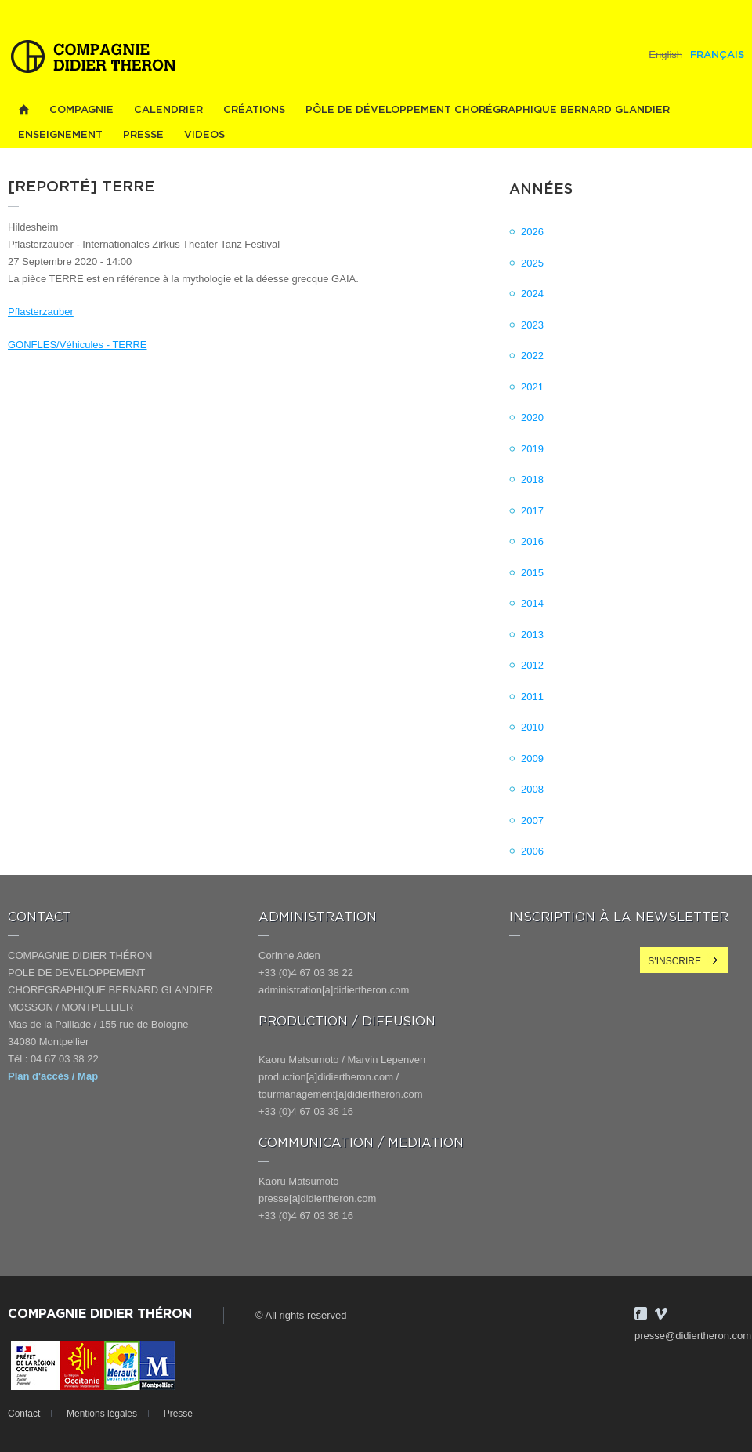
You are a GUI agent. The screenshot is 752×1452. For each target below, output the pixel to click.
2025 (532, 263)
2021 (532, 387)
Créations (254, 110)
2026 (532, 232)
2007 (532, 820)
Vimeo (661, 1313)
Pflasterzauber (41, 312)
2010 (532, 727)
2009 (532, 758)
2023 (532, 325)
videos (204, 135)
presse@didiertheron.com (692, 1335)
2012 (532, 665)
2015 (532, 573)
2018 (532, 479)
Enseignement (60, 135)
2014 (532, 603)
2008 (532, 789)
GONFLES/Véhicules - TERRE (77, 344)
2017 (532, 511)
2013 (532, 635)
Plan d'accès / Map (53, 1076)
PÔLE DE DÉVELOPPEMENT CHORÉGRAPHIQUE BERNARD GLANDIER (488, 110)
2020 (532, 417)
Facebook (640, 1313)
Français (717, 55)
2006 (532, 851)
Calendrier (168, 110)
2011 (532, 696)
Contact (24, 1413)
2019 (532, 449)
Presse (143, 135)
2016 (532, 541)
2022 (532, 355)
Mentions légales (102, 1413)
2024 (532, 293)
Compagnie (81, 110)
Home (23, 110)
